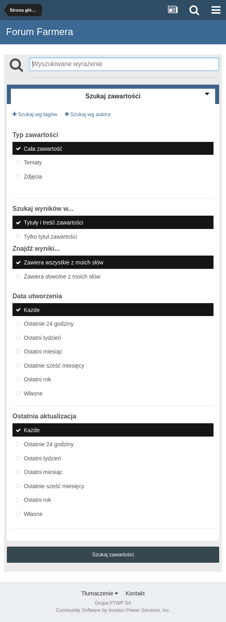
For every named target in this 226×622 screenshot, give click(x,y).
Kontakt (135, 593)
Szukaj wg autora (87, 114)
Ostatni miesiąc (43, 351)
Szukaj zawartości (113, 554)
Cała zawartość (43, 148)
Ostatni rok (37, 379)
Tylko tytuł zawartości (50, 236)
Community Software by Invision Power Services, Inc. (113, 610)
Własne (33, 393)
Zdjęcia (33, 176)
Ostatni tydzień (42, 337)
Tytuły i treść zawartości (53, 222)
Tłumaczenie (99, 593)
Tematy (33, 162)
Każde (32, 309)
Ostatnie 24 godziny (49, 323)
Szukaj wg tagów (34, 114)
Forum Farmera (39, 31)
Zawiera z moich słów (64, 262)
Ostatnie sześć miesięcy (54, 365)
